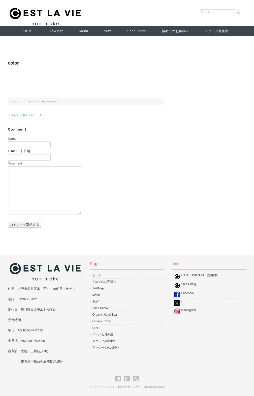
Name (12, 138)
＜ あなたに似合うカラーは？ (26, 115)
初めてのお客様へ (175, 31)
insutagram (185, 311)
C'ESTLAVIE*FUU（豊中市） (197, 277)
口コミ (96, 328)
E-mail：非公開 (19, 151)
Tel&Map (56, 31)
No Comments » (49, 101)
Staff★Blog (185, 285)
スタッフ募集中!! (217, 31)
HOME (29, 31)
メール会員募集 (102, 334)
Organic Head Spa (104, 314)
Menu (83, 31)
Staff (107, 31)
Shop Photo (136, 31)
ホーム (96, 275)
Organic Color (101, 321)
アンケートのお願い (105, 347)
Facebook (184, 294)
